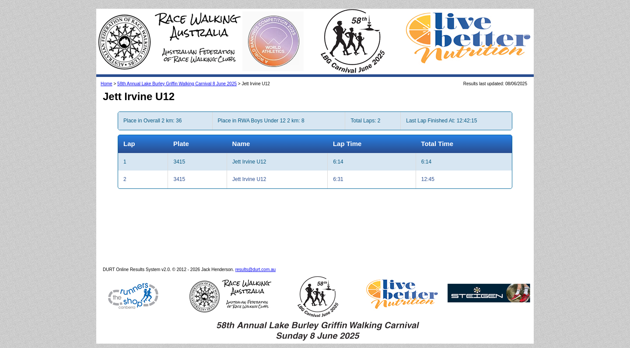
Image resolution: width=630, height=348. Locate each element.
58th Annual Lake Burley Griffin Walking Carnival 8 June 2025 (177, 83)
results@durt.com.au (255, 269)
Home (106, 83)
